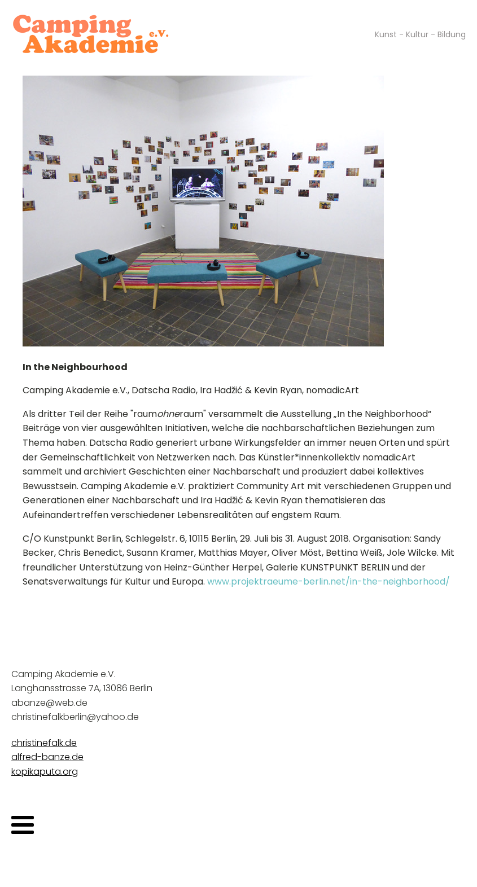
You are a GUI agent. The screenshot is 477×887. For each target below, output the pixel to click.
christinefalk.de (44, 742)
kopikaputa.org (44, 771)
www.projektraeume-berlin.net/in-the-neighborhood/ (328, 581)
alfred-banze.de (47, 756)
